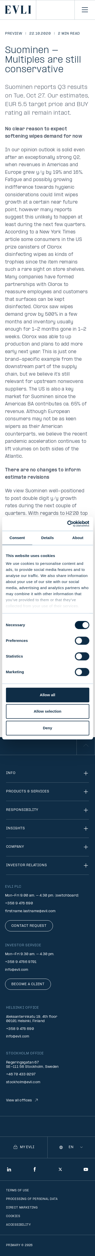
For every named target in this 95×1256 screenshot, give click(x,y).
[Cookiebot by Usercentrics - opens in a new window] (67, 523)
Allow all (47, 695)
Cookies (13, 1216)
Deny (47, 728)
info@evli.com (16, 970)
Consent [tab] (17, 538)
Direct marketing (22, 1207)
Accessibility (18, 1224)
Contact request (29, 926)
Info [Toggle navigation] (47, 773)
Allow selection (47, 711)
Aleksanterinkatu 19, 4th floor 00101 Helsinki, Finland (32, 1019)
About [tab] (77, 538)
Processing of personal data (32, 1199)
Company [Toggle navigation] (47, 847)
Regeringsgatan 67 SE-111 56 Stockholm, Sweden (32, 1065)
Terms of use (17, 1190)
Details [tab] (47, 538)
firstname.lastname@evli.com (30, 911)
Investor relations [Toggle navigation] (47, 865)
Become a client (28, 984)
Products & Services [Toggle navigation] (47, 792)
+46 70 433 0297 (20, 1074)
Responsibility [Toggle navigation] (47, 810)
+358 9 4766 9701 (21, 962)
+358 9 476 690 (19, 903)
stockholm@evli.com (23, 1082)
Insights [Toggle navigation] (47, 829)
